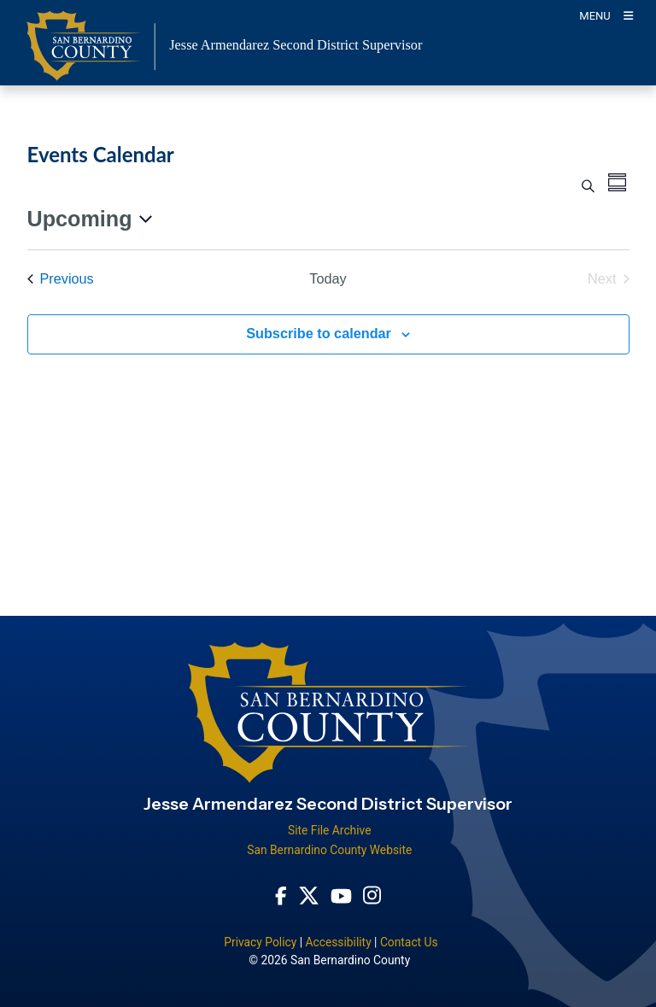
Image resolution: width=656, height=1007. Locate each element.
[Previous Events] (60, 279)
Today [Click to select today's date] (327, 278)
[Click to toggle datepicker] (89, 219)
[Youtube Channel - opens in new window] (341, 894)
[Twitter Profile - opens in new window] (308, 894)
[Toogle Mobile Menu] (606, 15)
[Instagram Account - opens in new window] (372, 895)
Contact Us (409, 942)
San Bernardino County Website (329, 850)
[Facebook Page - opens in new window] (281, 894)
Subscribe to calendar (318, 333)
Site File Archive (330, 830)
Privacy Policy (260, 942)
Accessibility (338, 942)
